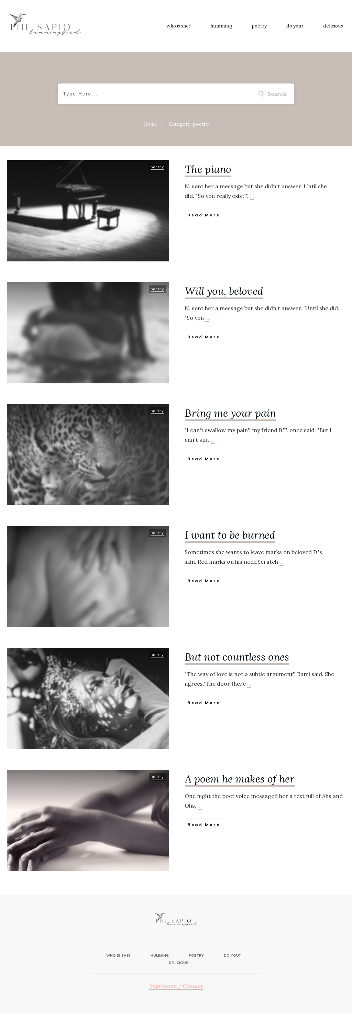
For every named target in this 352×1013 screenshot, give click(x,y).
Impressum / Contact (176, 985)
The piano (208, 169)
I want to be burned (230, 534)
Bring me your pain (230, 412)
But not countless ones (237, 656)
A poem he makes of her (240, 778)
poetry (157, 167)
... (252, 195)
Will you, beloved (224, 290)
